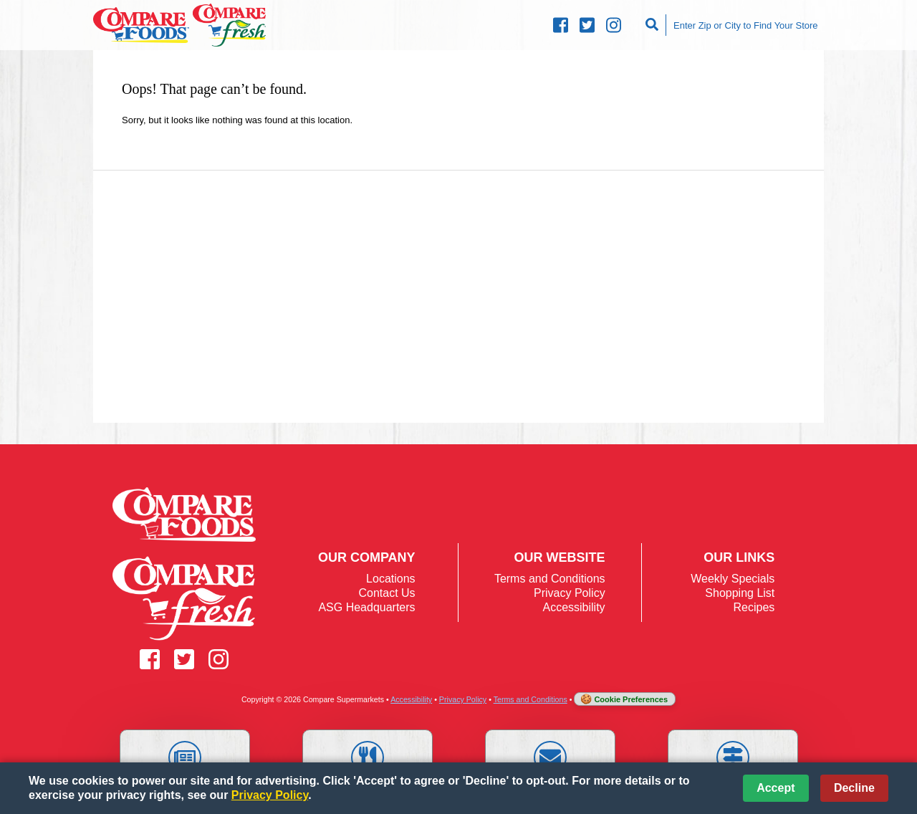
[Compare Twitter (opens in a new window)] (587, 25)
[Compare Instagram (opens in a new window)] (613, 25)
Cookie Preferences (631, 699)
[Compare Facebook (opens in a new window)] (560, 25)
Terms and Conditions (549, 579)
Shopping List (739, 593)
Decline (854, 788)
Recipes (753, 607)
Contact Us (386, 593)
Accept (775, 788)
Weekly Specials (732, 579)
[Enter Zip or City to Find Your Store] (745, 25)
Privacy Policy (569, 593)
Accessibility (573, 607)
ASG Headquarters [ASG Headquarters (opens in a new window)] (366, 607)
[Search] (653, 25)
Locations (391, 579)
